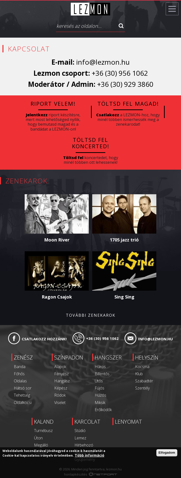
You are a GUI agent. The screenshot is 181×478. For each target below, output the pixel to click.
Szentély (142, 388)
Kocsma (142, 366)
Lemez (80, 438)
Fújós (99, 388)
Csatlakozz (107, 115)
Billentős (102, 373)
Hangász (62, 381)
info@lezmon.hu (103, 62)
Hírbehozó (83, 445)
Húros (100, 366)
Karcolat (87, 421)
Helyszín (146, 357)
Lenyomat (128, 421)
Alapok (60, 366)
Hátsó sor (23, 388)
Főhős (19, 373)
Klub (139, 373)
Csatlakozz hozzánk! (44, 338)
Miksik (100, 402)
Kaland (44, 421)
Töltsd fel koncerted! (90, 143)
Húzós (100, 395)
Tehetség (22, 395)
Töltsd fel (73, 157)
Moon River (57, 240)
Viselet (60, 402)
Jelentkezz (37, 115)
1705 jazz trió (124, 240)
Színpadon (68, 357)
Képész (60, 388)
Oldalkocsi (23, 402)
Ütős (99, 381)
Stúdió (80, 430)
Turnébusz (43, 430)
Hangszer (108, 357)
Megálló (41, 445)
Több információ (89, 456)
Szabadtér (144, 381)
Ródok (60, 395)
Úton (38, 438)
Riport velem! (53, 103)
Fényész (61, 373)
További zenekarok (90, 315)
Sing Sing (124, 297)
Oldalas (20, 381)
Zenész (23, 357)
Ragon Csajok (57, 297)
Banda (19, 366)
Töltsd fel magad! (128, 103)
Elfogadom (167, 453)
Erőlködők (103, 409)
